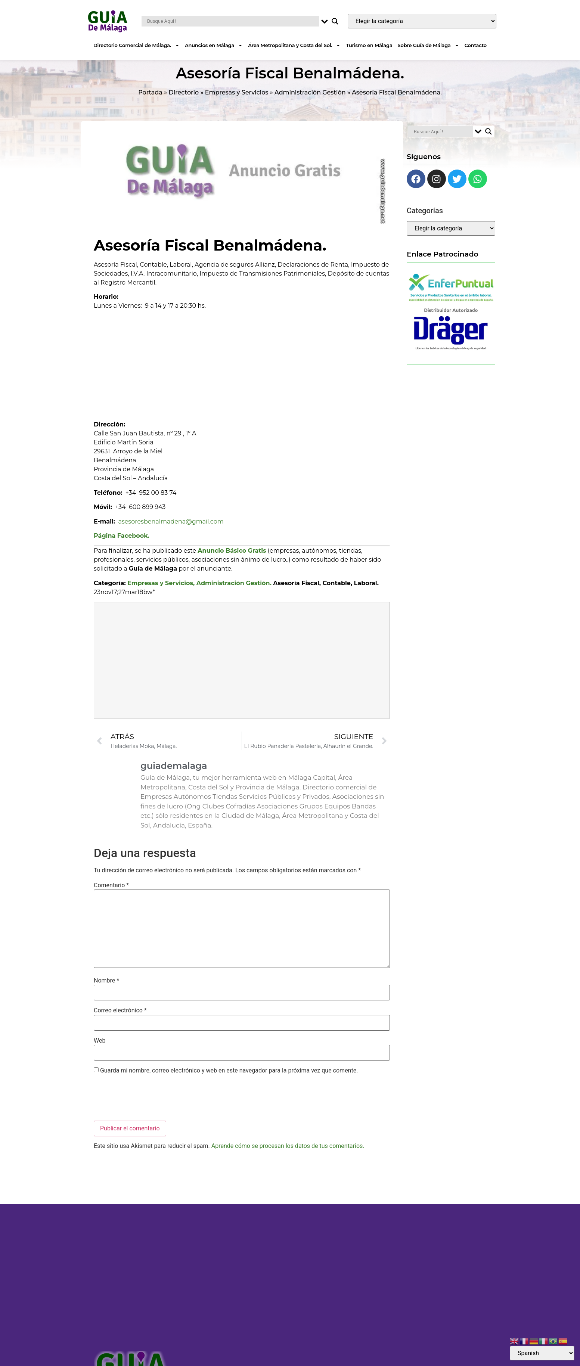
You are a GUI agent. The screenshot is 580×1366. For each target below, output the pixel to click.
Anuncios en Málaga (214, 45)
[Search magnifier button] (335, 21)
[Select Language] (542, 1353)
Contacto (476, 45)
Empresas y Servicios (236, 101)
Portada (150, 101)
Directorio (184, 101)
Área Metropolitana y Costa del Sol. (294, 45)
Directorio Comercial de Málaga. (136, 45)
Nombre (106, 990)
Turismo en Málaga (369, 45)
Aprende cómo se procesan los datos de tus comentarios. (288, 1154)
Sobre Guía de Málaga (428, 45)
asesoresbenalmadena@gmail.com (170, 530)
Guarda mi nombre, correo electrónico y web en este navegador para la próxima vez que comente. (229, 1080)
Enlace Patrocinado (442, 262)
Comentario (111, 894)
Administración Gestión (310, 101)
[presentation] (150, 1107)
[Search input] (232, 21)
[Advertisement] (242, 371)
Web (99, 1050)
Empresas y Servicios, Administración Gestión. (199, 592)
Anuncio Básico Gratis (232, 559)
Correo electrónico (120, 1019)
